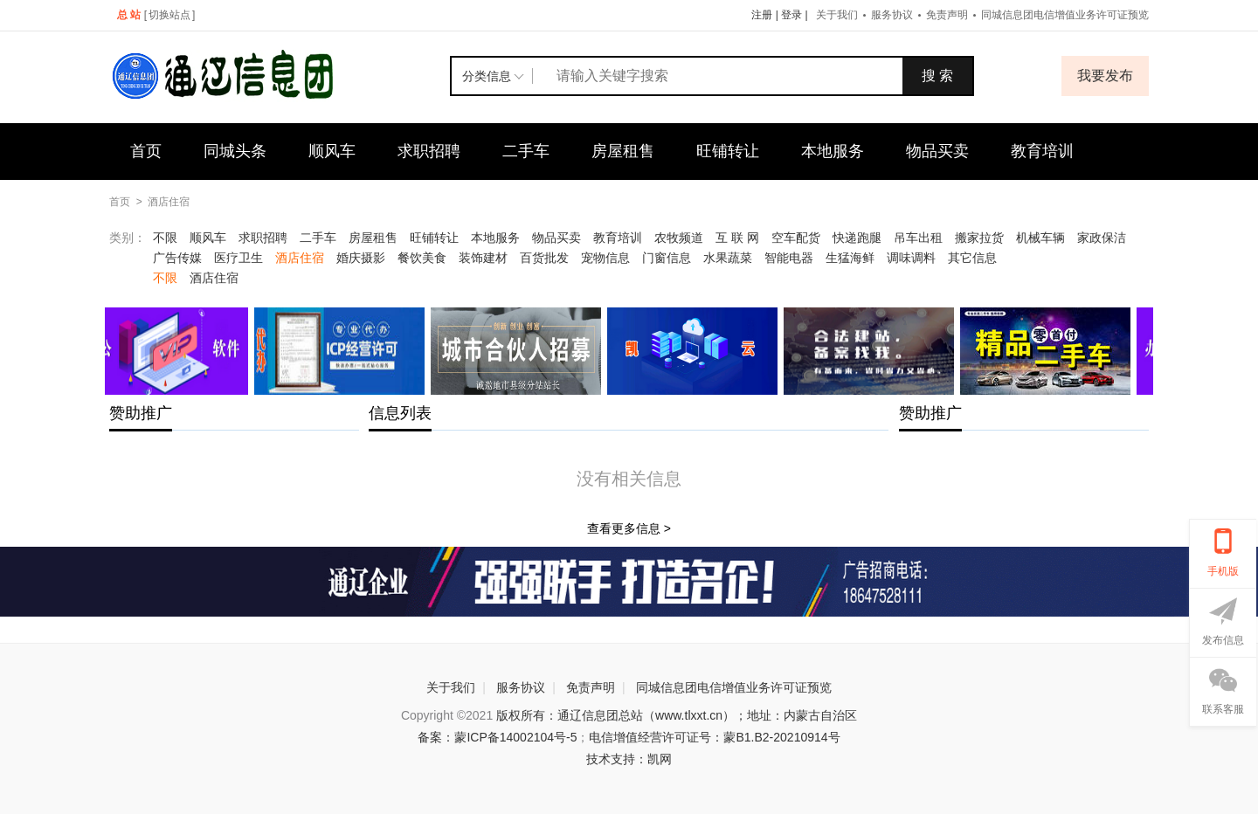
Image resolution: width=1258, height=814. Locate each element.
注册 (761, 15)
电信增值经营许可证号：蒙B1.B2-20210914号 (714, 737)
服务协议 (892, 15)
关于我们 (837, 15)
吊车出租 (918, 238)
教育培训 (1042, 151)
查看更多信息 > (629, 528)
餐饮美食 (421, 258)
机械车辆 (1040, 238)
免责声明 (947, 15)
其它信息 (972, 258)
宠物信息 (605, 258)
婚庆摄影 (360, 258)
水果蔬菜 (727, 258)
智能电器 (788, 258)
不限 (165, 238)
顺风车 (332, 151)
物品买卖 (937, 151)
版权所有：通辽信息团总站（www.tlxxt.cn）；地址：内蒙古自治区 (676, 715)
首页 (146, 151)
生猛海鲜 (850, 258)
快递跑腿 (857, 238)
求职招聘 (428, 151)
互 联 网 (737, 238)
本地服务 (832, 151)
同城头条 (235, 151)
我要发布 (1105, 75)
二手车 (526, 151)
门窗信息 (666, 258)
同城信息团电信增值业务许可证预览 (1065, 15)
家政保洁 (1101, 238)
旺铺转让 (727, 151)
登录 (791, 15)
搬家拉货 (979, 238)
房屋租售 (622, 151)
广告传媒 (177, 258)
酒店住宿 (169, 202)
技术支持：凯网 (629, 759)
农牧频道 (678, 238)
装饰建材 (483, 258)
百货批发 (544, 258)
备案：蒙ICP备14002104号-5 (497, 737)
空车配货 (795, 238)
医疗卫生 (238, 258)
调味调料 (911, 258)
